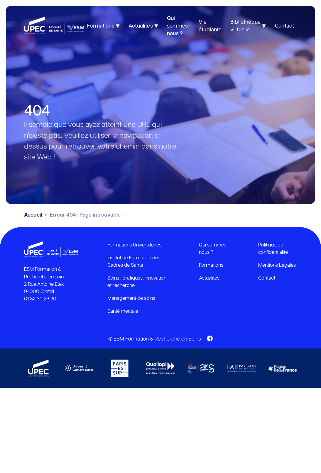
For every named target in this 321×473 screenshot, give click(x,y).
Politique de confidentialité (273, 248)
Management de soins (131, 298)
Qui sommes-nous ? (213, 248)
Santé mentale (122, 311)
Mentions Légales (277, 265)
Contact (266, 278)
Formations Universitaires (134, 245)
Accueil (33, 215)
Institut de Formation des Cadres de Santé (133, 261)
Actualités (209, 278)
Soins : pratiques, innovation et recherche (136, 281)
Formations (211, 265)
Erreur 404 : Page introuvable (85, 215)
